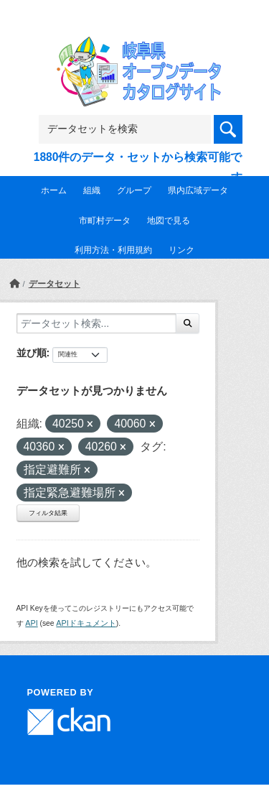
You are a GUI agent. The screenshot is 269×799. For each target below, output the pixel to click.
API (31, 623)
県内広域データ (198, 190)
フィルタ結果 (48, 513)
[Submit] (187, 323)
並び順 (31, 353)
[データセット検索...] (96, 323)
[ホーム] (14, 284)
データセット (54, 284)
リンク (181, 250)
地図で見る (168, 221)
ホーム (54, 190)
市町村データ (105, 221)
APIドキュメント (85, 623)
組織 (91, 190)
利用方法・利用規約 (113, 250)
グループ (134, 190)
